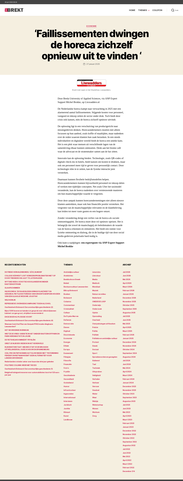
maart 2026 (127, 286)
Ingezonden (68, 391)
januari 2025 (128, 337)
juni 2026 (127, 276)
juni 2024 (127, 362)
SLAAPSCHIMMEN (12, 288)
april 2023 (127, 413)
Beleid (66, 283)
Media (94, 279)
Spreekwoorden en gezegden (104, 355)
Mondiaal (96, 286)
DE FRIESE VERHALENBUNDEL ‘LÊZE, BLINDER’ (23, 272)
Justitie (67, 406)
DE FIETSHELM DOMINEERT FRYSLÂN (19, 340)
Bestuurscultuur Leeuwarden (75, 286)
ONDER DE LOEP (98, 301)
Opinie (94, 312)
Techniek (96, 366)
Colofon (157, 10)
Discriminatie (69, 333)
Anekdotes (68, 276)
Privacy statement (171, 478)
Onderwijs (96, 304)
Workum (95, 409)
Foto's (66, 366)
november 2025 (129, 301)
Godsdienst (68, 380)
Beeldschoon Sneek (72, 279)
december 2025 (129, 297)
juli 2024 (126, 359)
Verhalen (96, 377)
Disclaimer (155, 478)
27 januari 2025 (93, 64)
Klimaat (67, 409)
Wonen (95, 406)
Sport (94, 351)
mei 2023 (126, 409)
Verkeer (95, 380)
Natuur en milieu (99, 294)
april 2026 (127, 283)
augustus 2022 (129, 442)
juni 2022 (127, 449)
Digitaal (67, 330)
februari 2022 (128, 463)
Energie (67, 341)
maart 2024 (127, 373)
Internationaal (69, 395)
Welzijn (95, 398)
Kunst (66, 413)
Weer (94, 395)
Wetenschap (97, 402)
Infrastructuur (69, 388)
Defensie (67, 319)
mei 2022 (126, 453)
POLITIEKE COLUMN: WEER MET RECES (20, 365)
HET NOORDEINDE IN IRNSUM (16, 330)
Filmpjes (67, 355)
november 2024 (129, 344)
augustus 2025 (129, 312)
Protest (95, 341)
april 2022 (127, 456)
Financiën (68, 362)
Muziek (95, 290)
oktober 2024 (128, 348)
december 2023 (129, 384)
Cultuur (67, 312)
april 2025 (127, 326)
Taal (94, 362)
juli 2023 (126, 402)
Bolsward (67, 297)
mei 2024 (126, 366)
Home (132, 10)
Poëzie (95, 326)
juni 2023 (127, 406)
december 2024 (129, 341)
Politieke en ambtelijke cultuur (104, 337)
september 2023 (129, 395)
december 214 (129, 467)
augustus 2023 (129, 398)
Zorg (94, 413)
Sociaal (95, 348)
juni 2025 (127, 319)
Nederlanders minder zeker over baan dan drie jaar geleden (28, 361)
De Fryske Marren (71, 315)
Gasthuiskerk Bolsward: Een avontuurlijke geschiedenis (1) (28, 369)
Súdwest (96, 359)
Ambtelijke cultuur (71, 272)
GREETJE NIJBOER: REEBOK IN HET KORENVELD (23, 343)
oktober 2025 (128, 304)
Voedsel (95, 388)
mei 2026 (126, 279)
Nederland (96, 297)
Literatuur (96, 276)
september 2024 (129, 351)
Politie (94, 330)
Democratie (68, 323)
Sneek (94, 344)
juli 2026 (126, 272)
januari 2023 (128, 424)
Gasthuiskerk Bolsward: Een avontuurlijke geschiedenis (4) (28, 320)
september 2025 (129, 308)
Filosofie (67, 359)
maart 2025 (127, 330)
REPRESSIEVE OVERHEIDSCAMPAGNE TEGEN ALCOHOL (27, 303)
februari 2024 (128, 377)
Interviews (68, 398)
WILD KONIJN (10, 300)
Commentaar (69, 304)
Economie (91, 26)
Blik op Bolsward (70, 290)
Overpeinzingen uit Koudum (103, 323)
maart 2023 (127, 416)
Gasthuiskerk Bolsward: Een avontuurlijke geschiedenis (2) (28, 307)
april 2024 (127, 369)
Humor (66, 384)
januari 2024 (128, 380)
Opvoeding (96, 315)
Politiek (95, 333)
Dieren (66, 326)
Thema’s (142, 10)
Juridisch (67, 402)
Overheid (96, 319)
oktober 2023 (128, 391)
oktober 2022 (128, 435)
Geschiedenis (69, 373)
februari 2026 (128, 290)
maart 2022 (127, 460)
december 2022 (129, 427)
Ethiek (66, 344)
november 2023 (129, 388)
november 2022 (129, 431)
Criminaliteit (69, 308)
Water (94, 391)
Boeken (67, 294)
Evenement (68, 351)
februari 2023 (128, 420)
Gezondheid (68, 377)
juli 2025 (126, 315)
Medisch (95, 283)
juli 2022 (126, 445)
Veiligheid (96, 373)
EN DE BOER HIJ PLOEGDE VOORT (18, 317)
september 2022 (129, 438)
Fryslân (67, 369)
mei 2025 (126, 323)
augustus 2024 (129, 355)
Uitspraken (96, 369)
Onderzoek (96, 308)
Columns (67, 301)
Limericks (96, 272)
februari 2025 (128, 333)
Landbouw (68, 416)
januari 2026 (128, 294)
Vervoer (95, 384)
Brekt (13, 478)
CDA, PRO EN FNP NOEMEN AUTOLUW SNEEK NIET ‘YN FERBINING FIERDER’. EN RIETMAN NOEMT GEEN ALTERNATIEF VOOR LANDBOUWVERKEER (30, 355)
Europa (66, 348)
